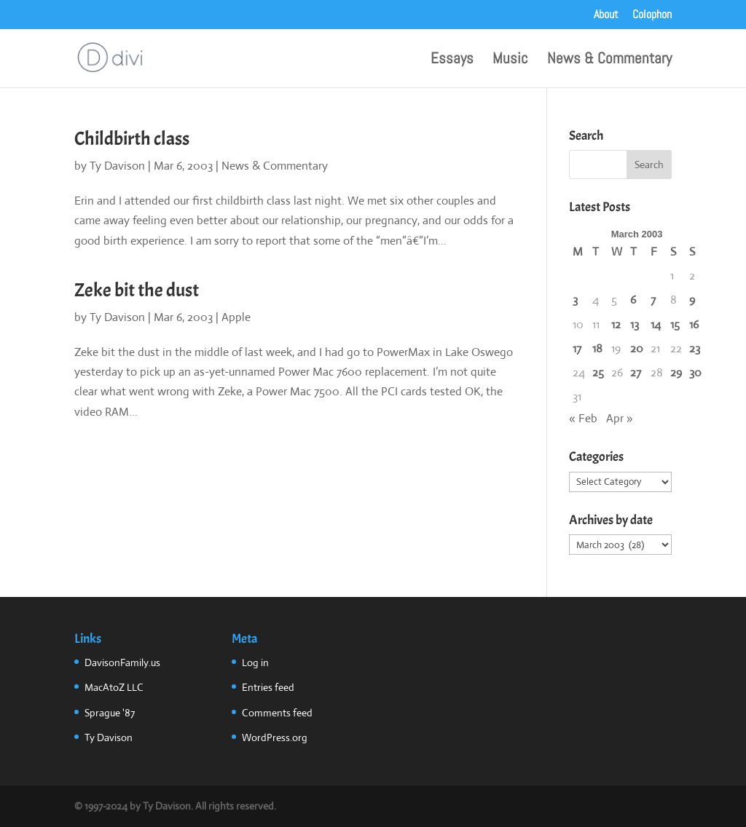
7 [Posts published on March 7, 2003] (653, 299)
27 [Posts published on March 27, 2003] (635, 372)
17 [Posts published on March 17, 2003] (577, 348)
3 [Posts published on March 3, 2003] (575, 299)
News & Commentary (609, 60)
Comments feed (277, 712)
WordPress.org (274, 737)
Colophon (652, 15)
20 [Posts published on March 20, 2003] (636, 348)
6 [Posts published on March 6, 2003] (633, 299)
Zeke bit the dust (136, 290)
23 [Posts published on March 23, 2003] (694, 348)
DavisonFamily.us (122, 662)
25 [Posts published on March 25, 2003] (598, 372)
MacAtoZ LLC (114, 687)
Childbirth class (131, 139)
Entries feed (268, 687)
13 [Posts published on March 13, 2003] (634, 324)
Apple (236, 317)
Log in (255, 662)
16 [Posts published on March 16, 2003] (694, 324)
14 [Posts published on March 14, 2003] (656, 324)
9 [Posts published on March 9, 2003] (692, 299)
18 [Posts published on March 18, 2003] (597, 348)
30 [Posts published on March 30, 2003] (695, 372)
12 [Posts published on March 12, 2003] (616, 324)
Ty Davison (117, 165)
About (606, 15)
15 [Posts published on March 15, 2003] (675, 324)
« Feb (583, 418)
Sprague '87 (110, 712)
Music (510, 60)
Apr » (619, 418)
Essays (452, 60)
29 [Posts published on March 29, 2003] (676, 372)
